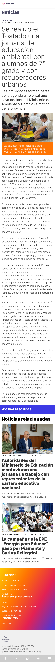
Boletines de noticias (11, 615)
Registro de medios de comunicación (19, 606)
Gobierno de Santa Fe (8, 4)
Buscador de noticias (11, 611)
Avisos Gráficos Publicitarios (15, 589)
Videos (5, 602)
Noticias (10, 12)
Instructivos (7, 623)
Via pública (7, 594)
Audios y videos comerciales (15, 585)
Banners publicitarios (11, 581)
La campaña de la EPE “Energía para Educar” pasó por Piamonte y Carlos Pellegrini (25, 546)
